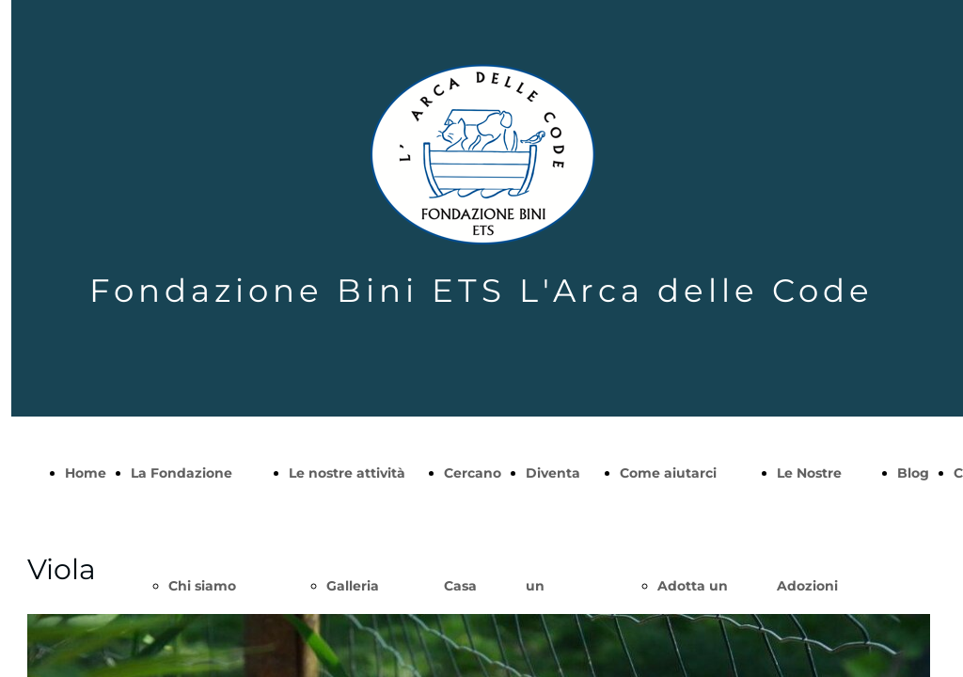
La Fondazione (181, 472)
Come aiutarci (668, 472)
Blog (913, 472)
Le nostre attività (347, 472)
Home (85, 472)
